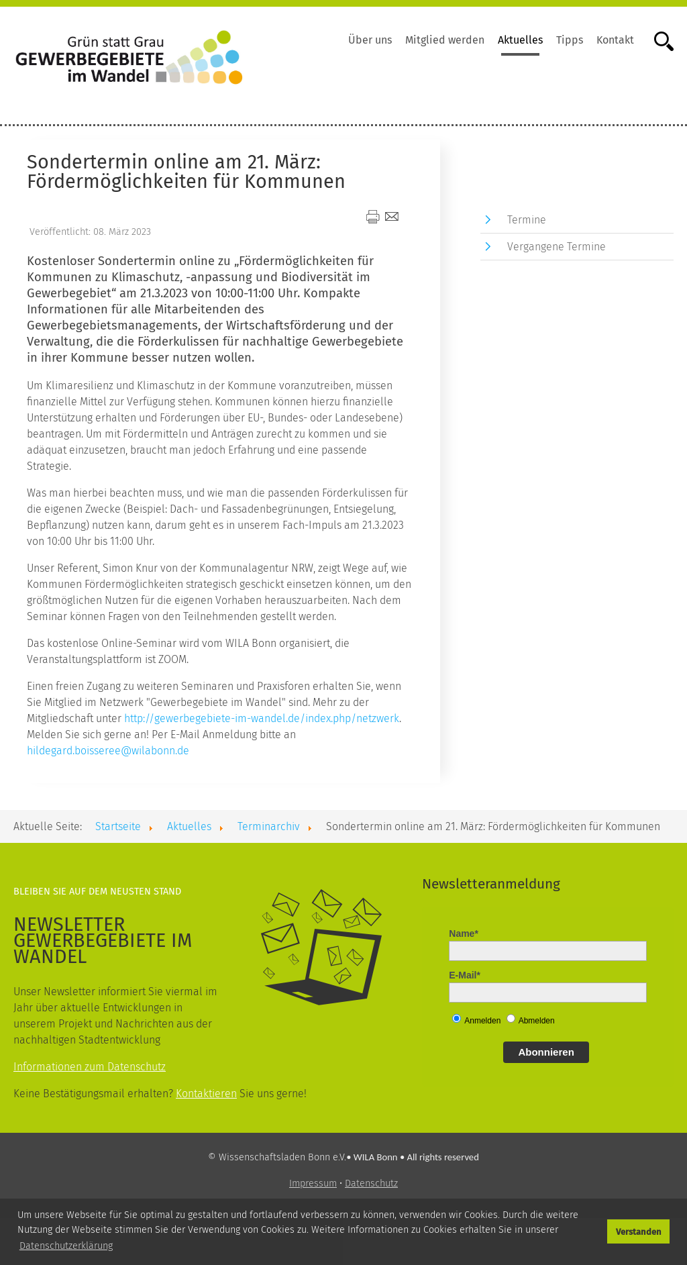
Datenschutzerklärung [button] (66, 1246)
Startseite (118, 826)
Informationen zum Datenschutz (89, 1066)
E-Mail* (464, 975)
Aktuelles (520, 40)
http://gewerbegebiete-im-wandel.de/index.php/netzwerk (261, 718)
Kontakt (615, 40)
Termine (526, 219)
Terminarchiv (268, 826)
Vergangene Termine (556, 246)
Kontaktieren (206, 1093)
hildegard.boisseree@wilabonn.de (108, 750)
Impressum (313, 1183)
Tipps (569, 40)
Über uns (370, 40)
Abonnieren (546, 1052)
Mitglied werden (444, 40)
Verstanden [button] (639, 1232)
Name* (463, 933)
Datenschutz (371, 1183)
